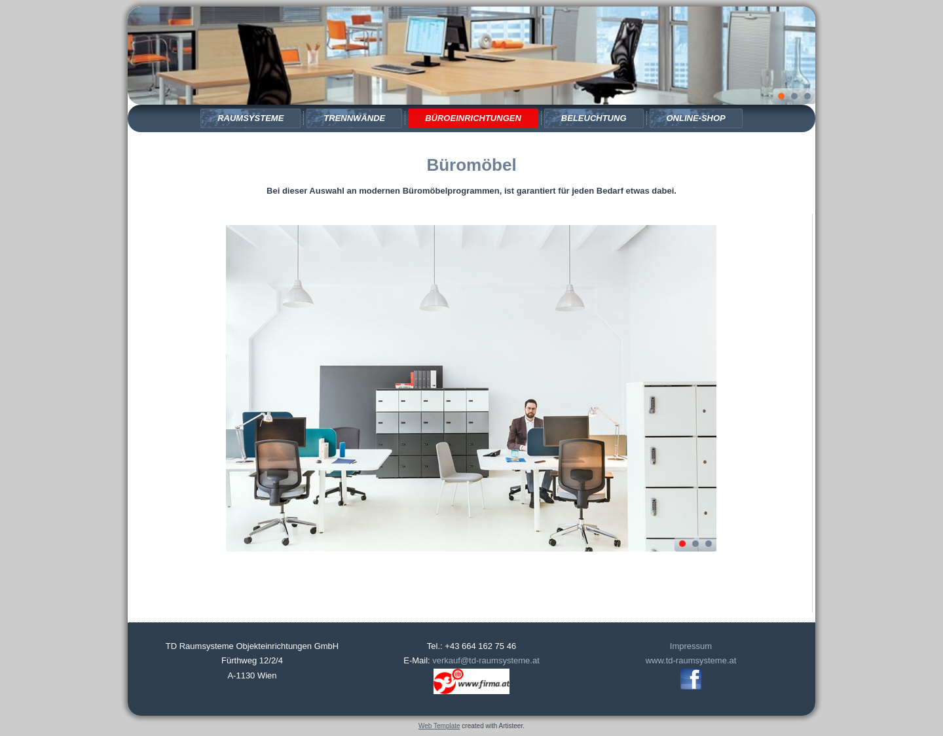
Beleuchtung (594, 118)
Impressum (691, 646)
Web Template (439, 725)
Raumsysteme (250, 118)
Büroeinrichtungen (473, 118)
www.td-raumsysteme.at (691, 660)
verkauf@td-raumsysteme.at (485, 660)
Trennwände (354, 118)
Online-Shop (696, 118)
